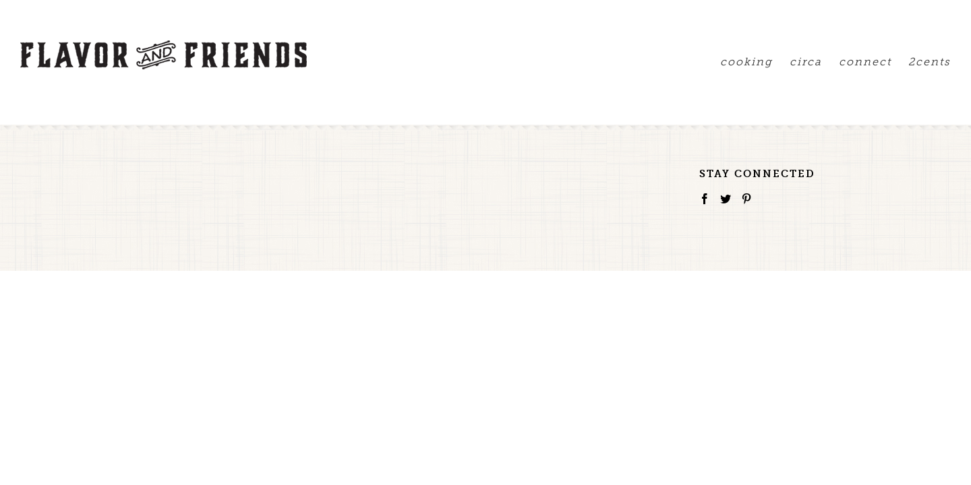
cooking (706, 62)
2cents (929, 62)
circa (779, 62)
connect (851, 62)
